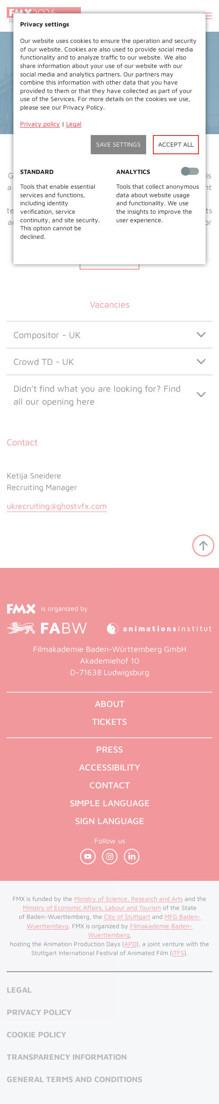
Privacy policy (40, 123)
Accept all (176, 144)
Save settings (118, 144)
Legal (73, 123)
